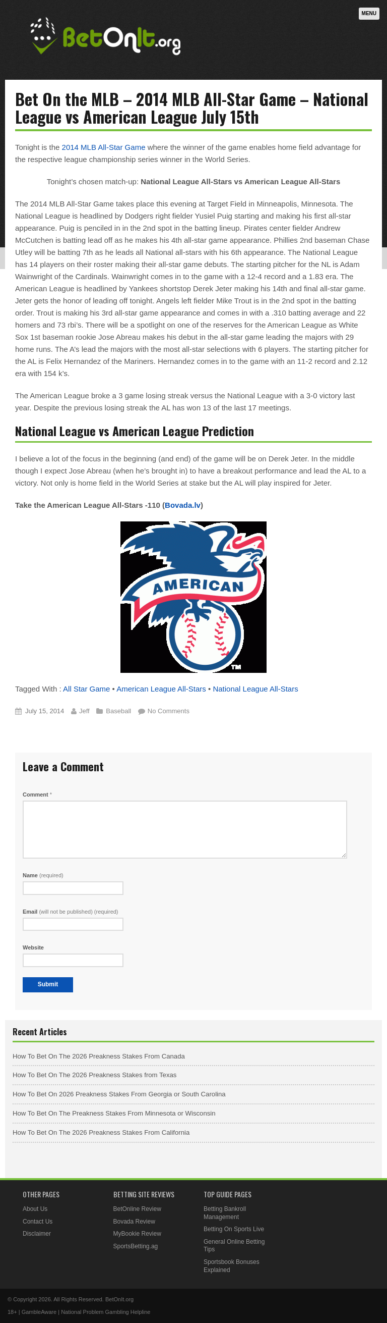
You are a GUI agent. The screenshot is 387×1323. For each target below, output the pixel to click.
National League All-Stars (255, 688)
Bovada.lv (183, 505)
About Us (35, 1208)
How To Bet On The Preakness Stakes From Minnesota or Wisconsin (114, 1113)
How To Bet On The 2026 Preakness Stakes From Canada (99, 1056)
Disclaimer (37, 1233)
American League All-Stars (161, 688)
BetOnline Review (137, 1208)
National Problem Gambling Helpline (105, 1312)
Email (70, 912)
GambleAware (39, 1312)
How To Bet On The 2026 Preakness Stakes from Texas (94, 1075)
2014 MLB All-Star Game (104, 147)
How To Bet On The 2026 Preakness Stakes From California (101, 1132)
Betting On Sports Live (234, 1229)
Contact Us (37, 1221)
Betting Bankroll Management (225, 1213)
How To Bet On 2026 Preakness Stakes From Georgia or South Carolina (119, 1094)
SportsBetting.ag (135, 1246)
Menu (369, 13)
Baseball (118, 711)
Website (33, 947)
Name (43, 875)
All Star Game (86, 688)
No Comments (168, 711)
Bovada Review (134, 1221)
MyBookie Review (137, 1233)
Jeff (84, 711)
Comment (37, 794)
